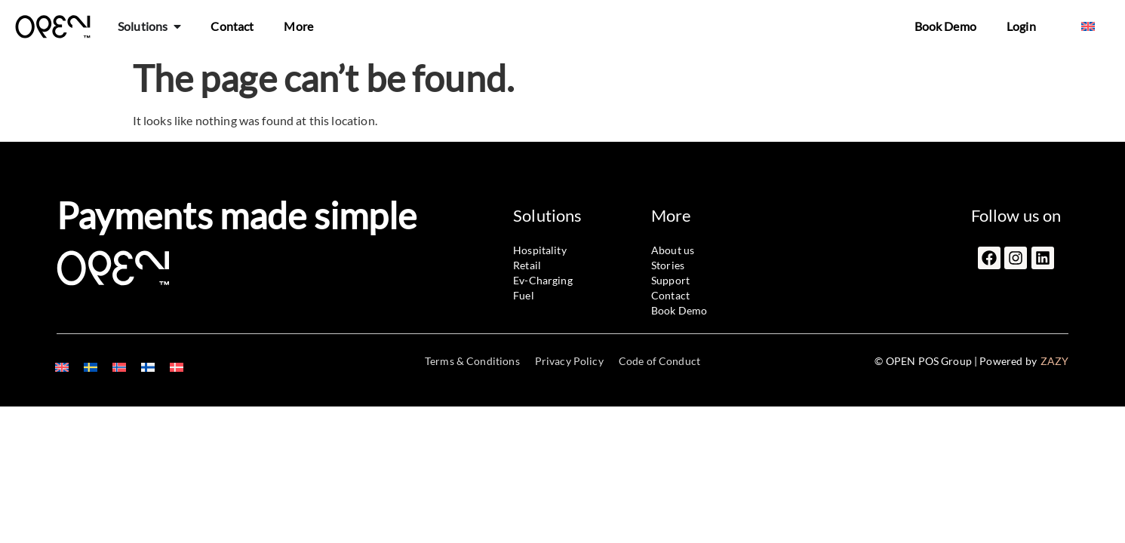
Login (1021, 26)
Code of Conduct (659, 360)
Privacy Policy (569, 360)
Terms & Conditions (472, 360)
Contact (232, 26)
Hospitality (540, 250)
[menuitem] (1088, 26)
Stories (667, 265)
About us (672, 250)
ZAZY (1054, 360)
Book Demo (945, 26)
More (298, 26)
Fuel (523, 295)
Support (670, 280)
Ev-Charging (543, 280)
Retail (527, 265)
